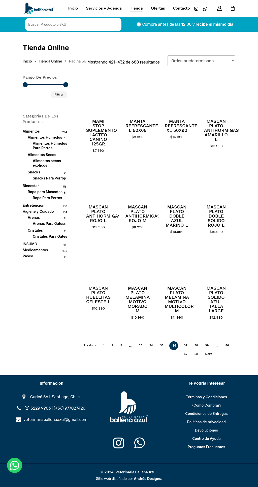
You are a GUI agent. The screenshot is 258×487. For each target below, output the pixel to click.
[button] (14, 465)
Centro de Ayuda (206, 438)
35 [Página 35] (162, 345)
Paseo (28, 256)
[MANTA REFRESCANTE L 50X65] (137, 94)
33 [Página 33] (140, 345)
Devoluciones (206, 430)
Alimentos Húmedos (45, 137)
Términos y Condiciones (206, 397)
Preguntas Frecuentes (206, 447)
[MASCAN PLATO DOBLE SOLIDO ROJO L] (216, 179)
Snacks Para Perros (49, 178)
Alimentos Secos (42, 155)
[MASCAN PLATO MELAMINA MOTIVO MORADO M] (137, 261)
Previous (90, 345)
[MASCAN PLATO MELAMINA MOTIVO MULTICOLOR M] (177, 261)
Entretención (33, 205)
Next (208, 354)
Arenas (34, 217)
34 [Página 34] (151, 345)
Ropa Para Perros (47, 198)
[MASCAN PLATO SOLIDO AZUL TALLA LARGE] (216, 261)
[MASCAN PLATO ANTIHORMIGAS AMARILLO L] (216, 94)
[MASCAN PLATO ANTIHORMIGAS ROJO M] (137, 179)
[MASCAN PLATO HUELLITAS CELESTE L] (98, 261)
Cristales (35, 230)
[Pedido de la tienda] (201, 60)
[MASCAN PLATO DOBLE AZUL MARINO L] (177, 179)
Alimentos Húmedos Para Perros (50, 145)
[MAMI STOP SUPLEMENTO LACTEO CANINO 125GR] (98, 94)
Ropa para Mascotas (45, 192)
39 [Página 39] (207, 345)
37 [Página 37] (185, 345)
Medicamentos (35, 250)
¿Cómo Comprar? (206, 405)
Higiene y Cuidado (38, 211)
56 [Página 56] (227, 345)
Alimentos (31, 131)
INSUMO (30, 244)
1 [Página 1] (104, 345)
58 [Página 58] (196, 354)
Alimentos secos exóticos (47, 163)
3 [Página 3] (121, 345)
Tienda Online (50, 61)
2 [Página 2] (112, 345)
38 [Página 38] (196, 345)
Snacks (34, 172)
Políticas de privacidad (206, 422)
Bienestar (31, 186)
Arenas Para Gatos (48, 223)
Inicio (27, 61)
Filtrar (58, 94)
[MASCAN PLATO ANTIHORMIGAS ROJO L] (98, 179)
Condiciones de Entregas (206, 413)
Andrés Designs (147, 478)
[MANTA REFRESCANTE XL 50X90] (177, 94)
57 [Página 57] (185, 354)
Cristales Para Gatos (50, 236)
